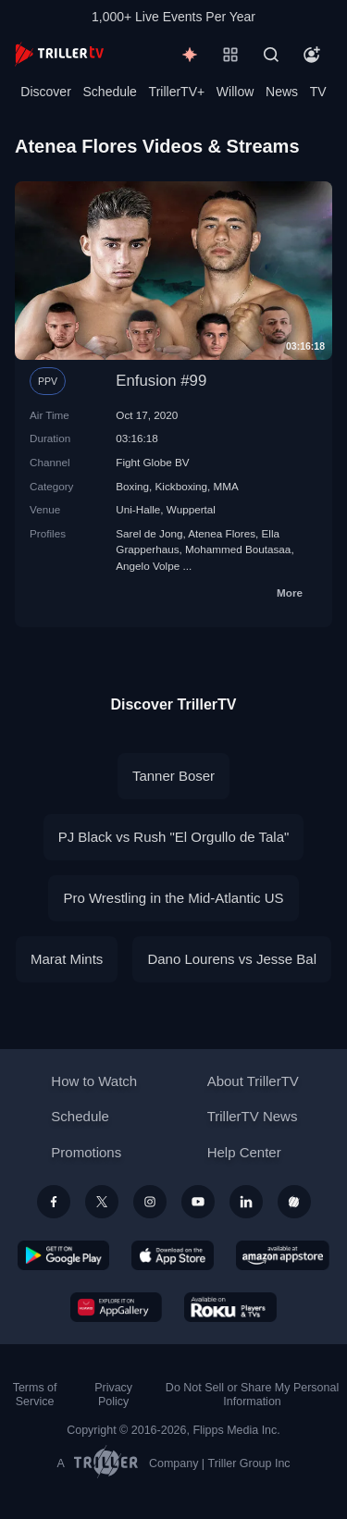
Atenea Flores (221, 533)
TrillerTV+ (177, 91)
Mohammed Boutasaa (238, 549)
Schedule (110, 91)
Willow (235, 91)
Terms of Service (35, 1394)
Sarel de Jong (149, 533)
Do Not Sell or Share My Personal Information (252, 1394)
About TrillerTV (253, 1081)
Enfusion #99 (161, 380)
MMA (226, 486)
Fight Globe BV (152, 462)
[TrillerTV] (59, 54)
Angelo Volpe (148, 566)
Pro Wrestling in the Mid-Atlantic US (173, 898)
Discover (45, 91)
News (282, 91)
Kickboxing (181, 486)
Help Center (244, 1152)
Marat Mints (67, 959)
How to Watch (94, 1081)
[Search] (271, 54)
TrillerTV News (252, 1116)
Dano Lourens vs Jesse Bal (231, 959)
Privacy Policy (113, 1394)
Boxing (132, 486)
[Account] (311, 54)
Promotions (86, 1152)
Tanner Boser (173, 776)
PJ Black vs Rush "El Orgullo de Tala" (174, 837)
